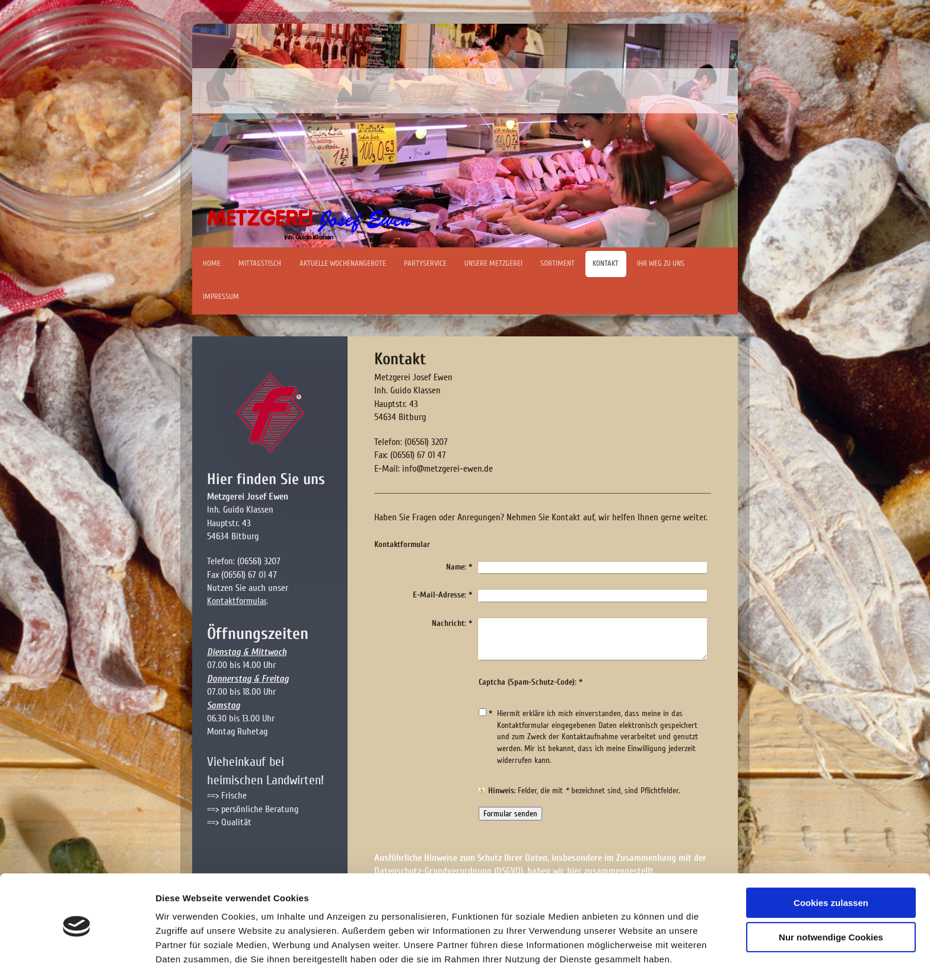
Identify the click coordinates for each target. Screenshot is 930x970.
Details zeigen (185, 947)
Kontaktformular (236, 601)
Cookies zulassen (831, 858)
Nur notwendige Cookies (831, 892)
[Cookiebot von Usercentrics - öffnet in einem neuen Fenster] (77, 947)
